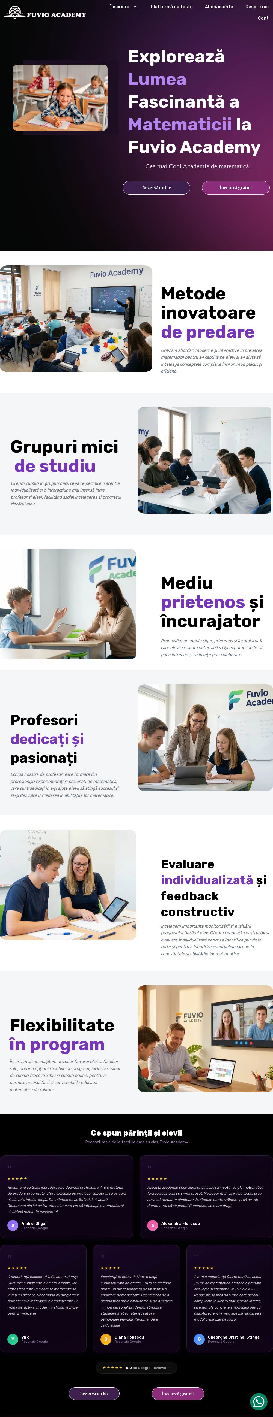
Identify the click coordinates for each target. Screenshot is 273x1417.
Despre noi (257, 6)
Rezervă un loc (156, 187)
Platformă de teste (172, 6)
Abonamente (219, 6)
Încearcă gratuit (235, 187)
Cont (263, 18)
